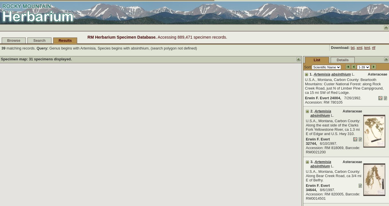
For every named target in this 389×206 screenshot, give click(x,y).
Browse (13, 40)
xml (359, 47)
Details (300, 60)
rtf (373, 47)
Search (39, 40)
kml (367, 47)
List (274, 60)
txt (353, 47)
